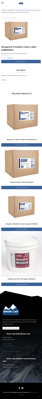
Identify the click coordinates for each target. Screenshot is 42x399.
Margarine (37, 10)
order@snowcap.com (8, 346)
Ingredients (11, 10)
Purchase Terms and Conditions (11, 351)
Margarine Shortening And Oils (24, 10)
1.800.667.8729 (7, 371)
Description (21, 70)
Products (4, 10)
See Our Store (20, 61)
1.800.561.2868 (7, 344)
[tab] (21, 70)
